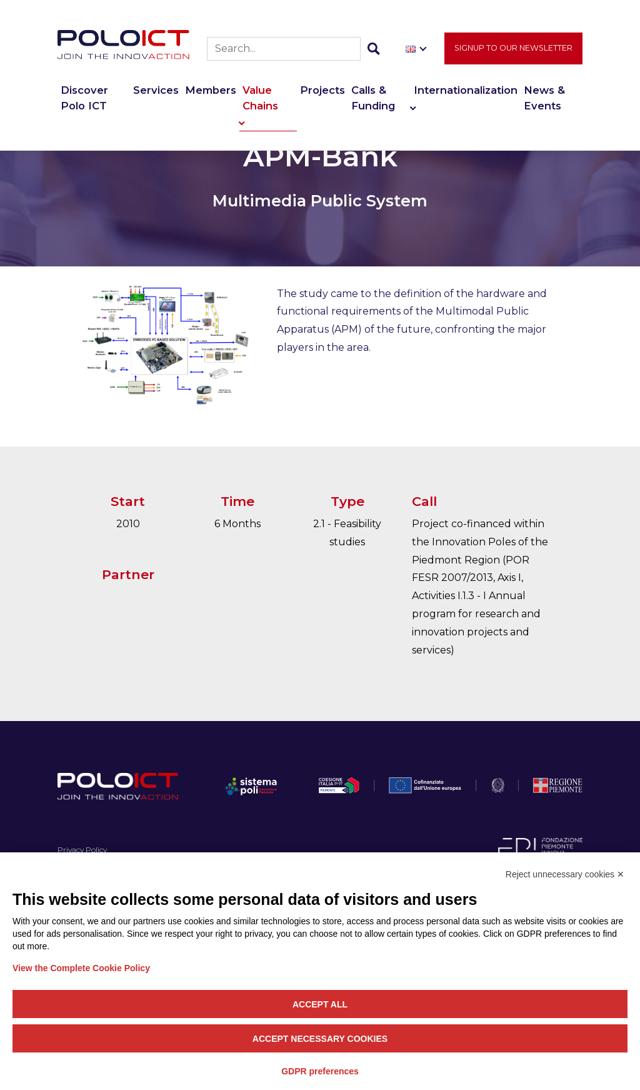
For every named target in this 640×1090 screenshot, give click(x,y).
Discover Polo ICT (84, 98)
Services (156, 90)
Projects (322, 90)
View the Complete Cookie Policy (81, 968)
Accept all (320, 1004)
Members (210, 90)
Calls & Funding (373, 98)
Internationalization (466, 90)
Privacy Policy (82, 849)
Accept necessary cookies (320, 1039)
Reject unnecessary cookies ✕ (565, 874)
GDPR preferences (320, 1071)
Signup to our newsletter (513, 48)
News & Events (544, 98)
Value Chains (260, 98)
